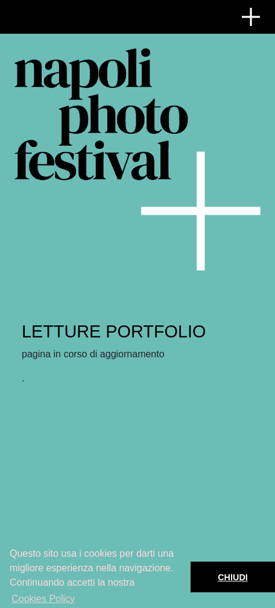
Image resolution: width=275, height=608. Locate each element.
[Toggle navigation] (251, 17)
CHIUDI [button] (233, 577)
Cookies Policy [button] (43, 599)
